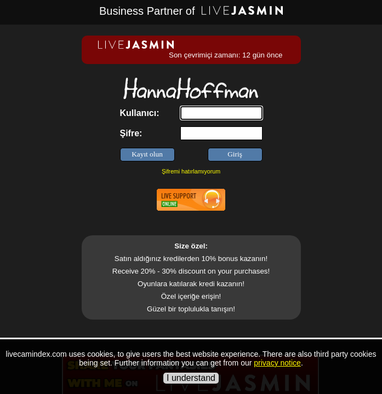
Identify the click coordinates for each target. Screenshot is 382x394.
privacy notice (277, 362)
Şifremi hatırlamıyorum (191, 171)
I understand (191, 378)
